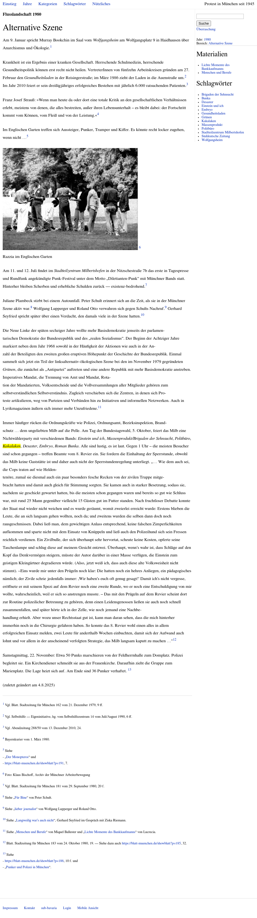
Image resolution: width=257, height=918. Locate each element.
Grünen (207, 117)
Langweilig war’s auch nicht (35, 820)
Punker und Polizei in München (27, 867)
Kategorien (47, 4)
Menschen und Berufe (31, 832)
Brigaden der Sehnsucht (217, 94)
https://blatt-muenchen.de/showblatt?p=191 (34, 763)
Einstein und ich (212, 106)
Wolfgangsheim (212, 140)
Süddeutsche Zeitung (216, 136)
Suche (204, 23)
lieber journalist (25, 809)
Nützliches (101, 4)
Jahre (27, 4)
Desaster (207, 102)
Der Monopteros (17, 757)
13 (129, 669)
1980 (207, 39)
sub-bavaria (49, 908)
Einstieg (10, 4)
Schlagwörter (75, 4)
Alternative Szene (221, 43)
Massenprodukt (212, 125)
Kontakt (29, 908)
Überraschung (205, 29)
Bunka (206, 98)
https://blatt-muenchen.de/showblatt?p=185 (151, 843)
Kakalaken (209, 121)
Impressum (10, 908)
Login (67, 908)
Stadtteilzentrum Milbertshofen (223, 132)
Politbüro (208, 128)
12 (174, 639)
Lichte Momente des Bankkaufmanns (110, 832)
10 (142, 315)
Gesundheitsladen (213, 113)
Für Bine (21, 797)
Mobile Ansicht (87, 908)
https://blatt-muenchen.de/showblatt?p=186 (34, 861)
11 (99, 407)
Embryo (207, 110)
